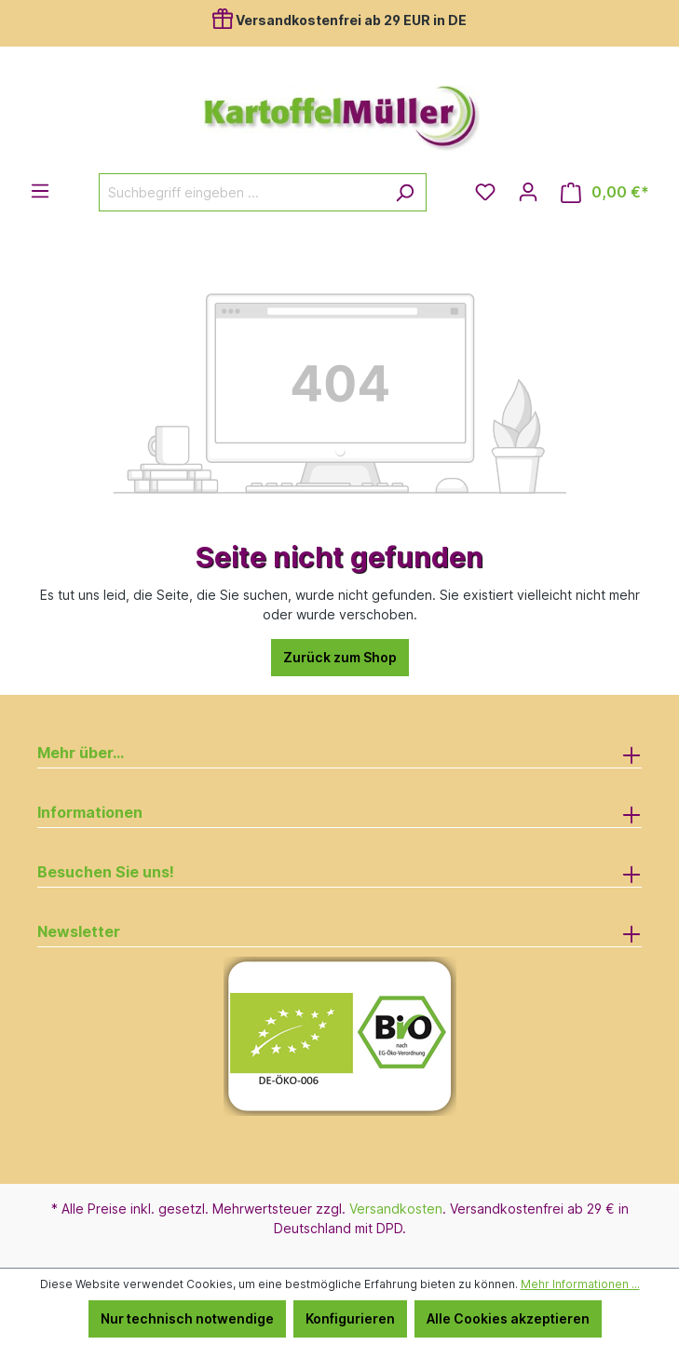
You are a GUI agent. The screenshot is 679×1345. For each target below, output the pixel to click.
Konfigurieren (350, 1318)
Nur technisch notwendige (187, 1318)
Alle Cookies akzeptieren (508, 1318)
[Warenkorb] (605, 192)
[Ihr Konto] (528, 192)
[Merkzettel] (485, 192)
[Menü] (40, 191)
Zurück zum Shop (340, 657)
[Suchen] (405, 192)
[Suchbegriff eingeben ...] (241, 192)
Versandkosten (395, 1208)
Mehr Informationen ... (580, 1284)
